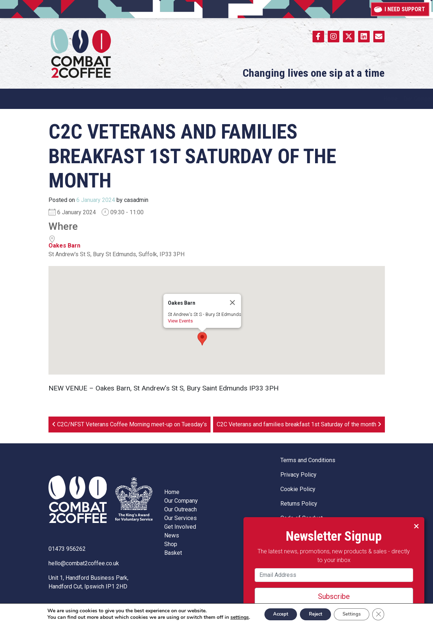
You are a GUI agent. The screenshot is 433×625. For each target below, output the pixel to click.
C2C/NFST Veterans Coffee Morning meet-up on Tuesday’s (129, 424)
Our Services (180, 518)
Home (171, 492)
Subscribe (324, 587)
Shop (170, 544)
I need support (400, 8)
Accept (277, 614)
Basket (173, 552)
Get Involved (180, 526)
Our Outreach (180, 509)
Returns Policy (298, 503)
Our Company (181, 500)
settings (233, 617)
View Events (179, 321)
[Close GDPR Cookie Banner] (390, 613)
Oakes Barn (64, 245)
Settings (360, 614)
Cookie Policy (297, 489)
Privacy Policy (298, 474)
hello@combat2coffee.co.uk (83, 563)
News (171, 535)
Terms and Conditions (307, 460)
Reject (318, 614)
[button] (202, 339)
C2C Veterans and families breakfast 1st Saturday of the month (299, 424)
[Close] (232, 302)
